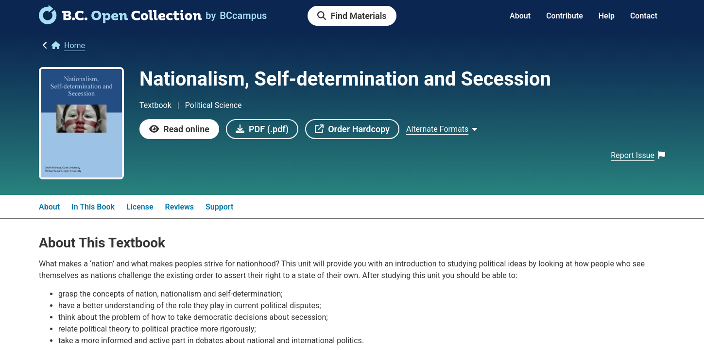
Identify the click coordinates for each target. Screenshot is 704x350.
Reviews (179, 206)
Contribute (564, 15)
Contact (643, 15)
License (140, 206)
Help (607, 15)
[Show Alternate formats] (441, 129)
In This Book (93, 206)
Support (219, 206)
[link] (120, 21)
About (520, 15)
